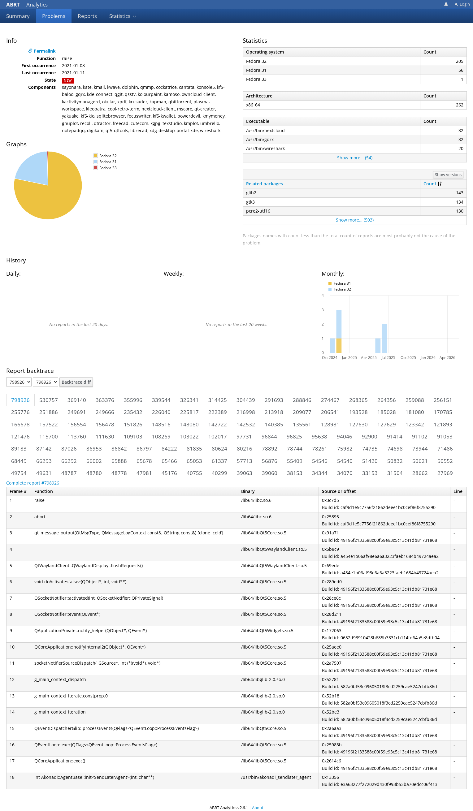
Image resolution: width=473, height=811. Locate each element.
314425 (217, 399)
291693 (274, 399)
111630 (105, 436)
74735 (370, 448)
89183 (19, 448)
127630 (358, 424)
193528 (358, 412)
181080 (415, 412)
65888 (119, 460)
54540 (345, 460)
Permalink (42, 51)
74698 (395, 448)
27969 (445, 473)
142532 (245, 424)
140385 (274, 424)
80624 (219, 448)
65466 (169, 460)
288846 (302, 399)
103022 (189, 436)
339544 (161, 399)
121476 (20, 436)
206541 (330, 412)
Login (462, 4)
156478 (105, 424)
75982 (345, 448)
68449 (19, 460)
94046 (344, 436)
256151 (443, 399)
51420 (370, 460)
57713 (244, 460)
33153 (370, 473)
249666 (105, 412)
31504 (395, 473)
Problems (53, 15)
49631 (44, 473)
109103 (133, 436)
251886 (48, 412)
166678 (20, 424)
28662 (420, 473)
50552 (445, 460)
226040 (161, 412)
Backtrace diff (76, 382)
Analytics (27, 4)
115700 (48, 436)
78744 (294, 448)
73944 (420, 448)
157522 (48, 424)
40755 (194, 473)
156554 (76, 424)
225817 (189, 412)
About (257, 807)
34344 (320, 473)
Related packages (264, 184)
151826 (133, 424)
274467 (330, 399)
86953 (94, 448)
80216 (244, 448)
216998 (245, 412)
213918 (274, 412)
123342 (415, 424)
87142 (44, 448)
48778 (119, 473)
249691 (76, 412)
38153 (294, 473)
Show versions (448, 174)
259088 (415, 399)
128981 (330, 424)
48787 (69, 473)
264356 (386, 399)
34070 (345, 473)
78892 (269, 448)
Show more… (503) (355, 220)
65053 (194, 460)
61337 (219, 460)
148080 (189, 424)
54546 (320, 460)
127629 (386, 424)
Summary (18, 15)
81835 (194, 448)
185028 (386, 412)
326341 (189, 399)
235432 (133, 412)
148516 (161, 424)
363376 (105, 399)
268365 (358, 399)
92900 (369, 436)
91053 (445, 436)
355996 (133, 399)
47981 (144, 473)
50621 (420, 460)
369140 (76, 399)
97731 (244, 436)
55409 (294, 460)
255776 (20, 412)
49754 (19, 473)
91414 (394, 436)
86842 (119, 448)
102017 (217, 436)
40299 (219, 473)
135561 (302, 424)
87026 (69, 448)
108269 (161, 436)
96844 (269, 436)
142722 (217, 424)
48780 (94, 473)
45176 (169, 473)
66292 (69, 460)
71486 (445, 448)
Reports (87, 15)
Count (429, 184)
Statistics (123, 15)
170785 (443, 412)
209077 (302, 412)
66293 (44, 460)
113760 (76, 436)
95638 (319, 436)
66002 (94, 460)
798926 (20, 399)
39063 (244, 473)
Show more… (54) (354, 158)
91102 (419, 436)
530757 (48, 399)
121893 (443, 424)
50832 (395, 460)
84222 (169, 448)
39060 (269, 473)
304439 (245, 399)
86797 (144, 448)
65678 (144, 460)
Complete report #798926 (32, 483)
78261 (320, 448)
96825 (294, 436)
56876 (269, 460)
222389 (217, 412)
